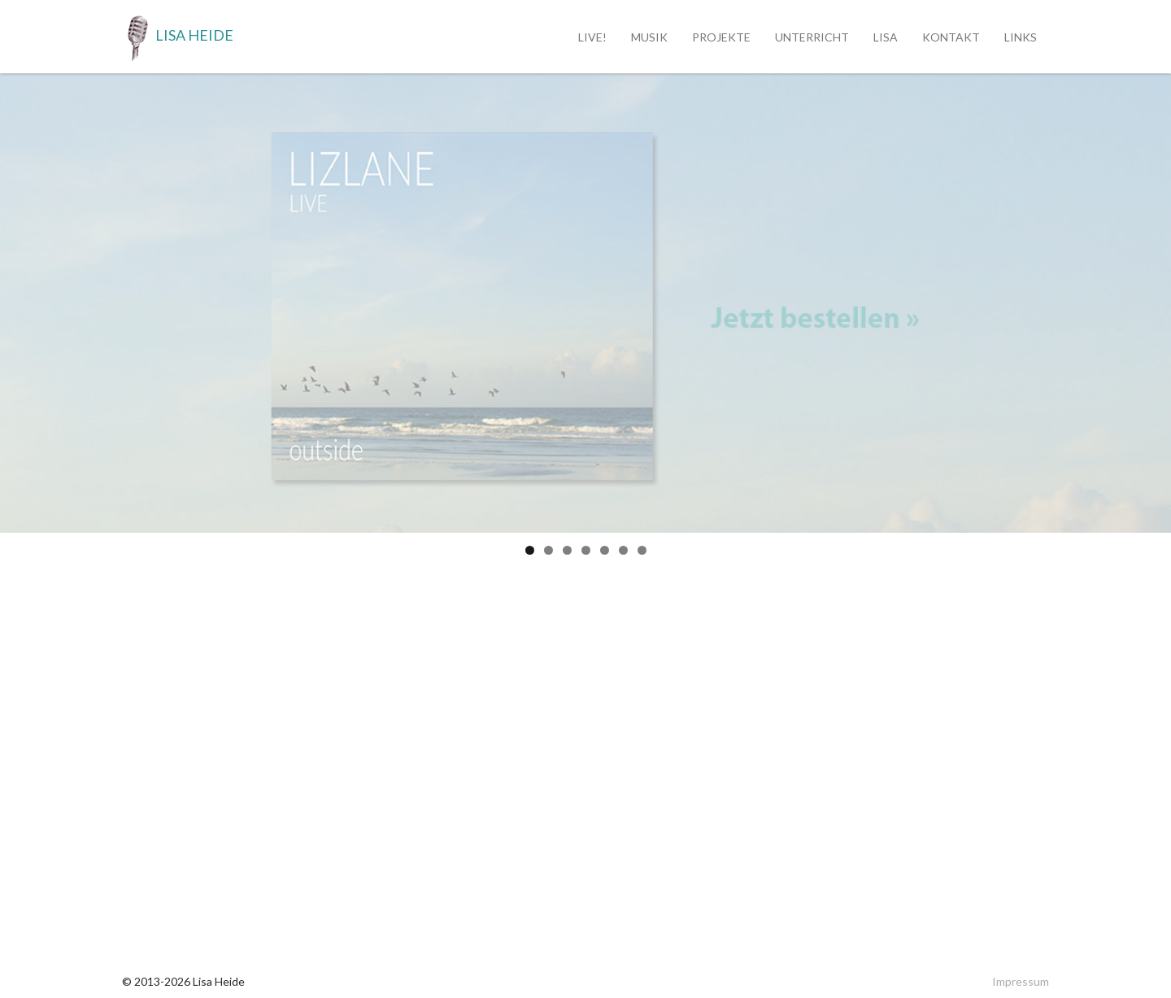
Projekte (721, 37)
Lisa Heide (177, 36)
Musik (649, 37)
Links (1020, 37)
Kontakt (951, 37)
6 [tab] (623, 550)
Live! (592, 37)
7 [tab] (642, 550)
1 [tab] (529, 550)
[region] (585, 303)
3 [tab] (567, 550)
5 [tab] (604, 550)
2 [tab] (548, 550)
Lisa (885, 37)
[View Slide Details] (585, 303)
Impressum (1020, 981)
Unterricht (812, 37)
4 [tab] (585, 550)
